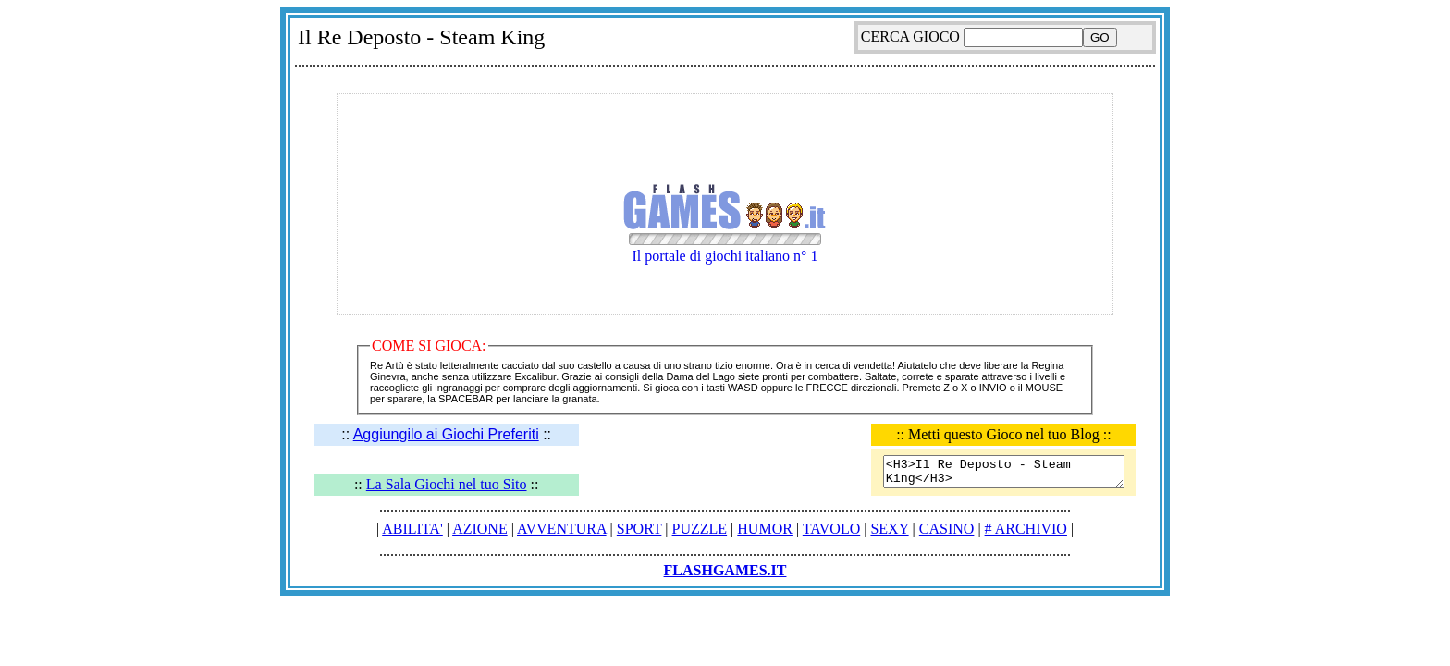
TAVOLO (831, 528)
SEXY (889, 528)
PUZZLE (700, 528)
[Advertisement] (725, 82)
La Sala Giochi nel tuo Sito (446, 484)
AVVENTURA (562, 528)
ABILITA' (412, 528)
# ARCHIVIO (1026, 528)
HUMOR (765, 528)
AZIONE (480, 528)
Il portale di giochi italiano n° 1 (725, 240)
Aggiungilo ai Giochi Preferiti (446, 434)
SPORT (639, 528)
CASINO (947, 528)
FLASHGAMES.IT (725, 570)
